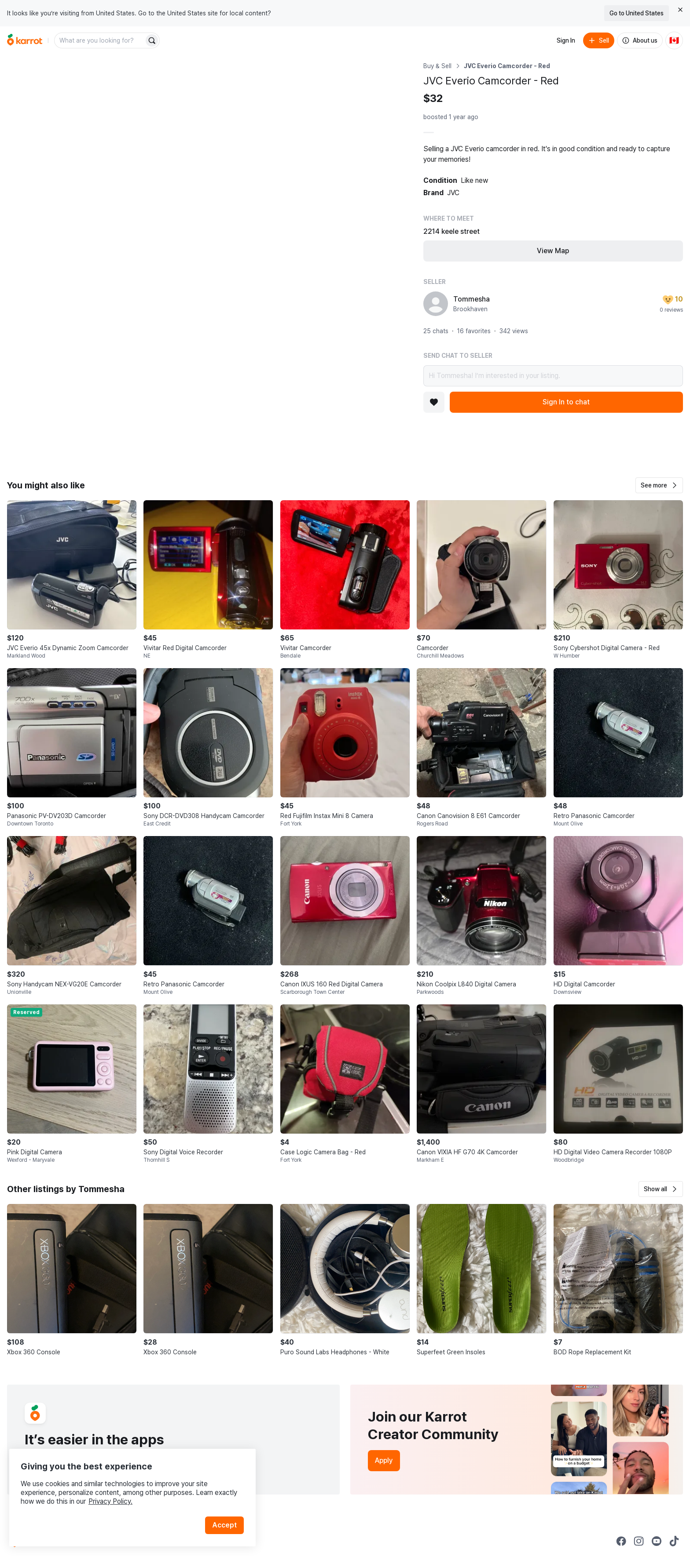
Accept (227, 1516)
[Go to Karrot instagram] (639, 1541)
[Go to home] (24, 40)
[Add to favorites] (433, 402)
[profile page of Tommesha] (435, 303)
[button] (659, 485)
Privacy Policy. (118, 1492)
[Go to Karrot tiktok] (674, 1541)
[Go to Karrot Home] (31, 1541)
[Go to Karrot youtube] (656, 1541)
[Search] (152, 40)
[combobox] (100, 40)
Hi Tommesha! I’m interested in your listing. (553, 375)
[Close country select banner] (680, 10)
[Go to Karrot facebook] (621, 1541)
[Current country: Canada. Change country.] (674, 40)
